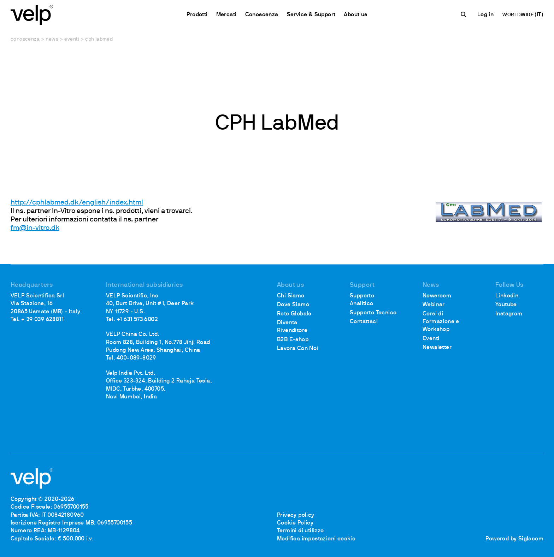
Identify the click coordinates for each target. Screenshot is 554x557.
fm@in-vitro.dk (35, 228)
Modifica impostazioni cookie (316, 539)
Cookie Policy (295, 523)
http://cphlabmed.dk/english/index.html (77, 203)
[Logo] (32, 14)
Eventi (71, 39)
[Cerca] (464, 14)
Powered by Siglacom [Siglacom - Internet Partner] (514, 539)
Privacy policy (295, 515)
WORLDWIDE (518, 15)
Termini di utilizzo (300, 530)
